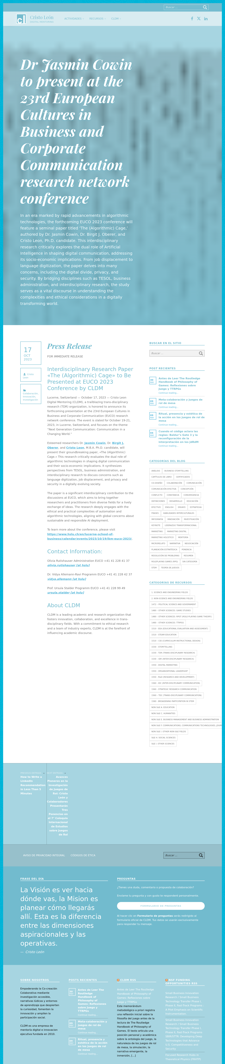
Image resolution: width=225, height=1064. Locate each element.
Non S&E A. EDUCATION (163, 707)
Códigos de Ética (83, 805)
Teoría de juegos (170, 568)
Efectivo (156, 507)
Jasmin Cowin (95, 443)
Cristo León (41, 17)
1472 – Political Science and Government (173, 604)
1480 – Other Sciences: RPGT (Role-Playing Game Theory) (181, 616)
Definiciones (158, 501)
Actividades (72, 18)
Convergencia (191, 495)
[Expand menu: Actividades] (83, 19)
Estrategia (196, 507)
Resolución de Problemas (165, 556)
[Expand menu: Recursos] (105, 19)
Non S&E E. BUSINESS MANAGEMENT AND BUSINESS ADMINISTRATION (185, 719)
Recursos (96, 18)
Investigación (30, 399)
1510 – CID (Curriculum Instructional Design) (175, 641)
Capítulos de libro (161, 477)
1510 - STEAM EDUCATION (163, 635)
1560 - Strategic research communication (174, 689)
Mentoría (183, 537)
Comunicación (194, 483)
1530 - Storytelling (161, 647)
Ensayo (181, 507)
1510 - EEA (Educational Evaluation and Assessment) (179, 629)
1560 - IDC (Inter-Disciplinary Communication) (175, 683)
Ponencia (187, 549)
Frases (155, 513)
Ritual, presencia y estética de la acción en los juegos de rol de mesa (182, 417)
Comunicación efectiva (163, 489)
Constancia (173, 495)
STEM (154, 568)
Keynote (155, 525)
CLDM (115, 18)
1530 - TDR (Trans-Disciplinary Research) (173, 653)
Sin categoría (189, 562)
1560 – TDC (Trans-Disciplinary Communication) (176, 695)
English (169, 507)
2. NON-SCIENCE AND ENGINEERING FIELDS (172, 598)
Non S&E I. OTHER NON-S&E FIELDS (168, 731)
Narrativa (175, 543)
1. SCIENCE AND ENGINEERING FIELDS (169, 592)
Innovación (29, 396)
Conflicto (156, 495)
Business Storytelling (177, 471)
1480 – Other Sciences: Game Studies (171, 610)
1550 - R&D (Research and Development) (172, 677)
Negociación (191, 543)
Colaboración (30, 393)
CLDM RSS (128, 930)
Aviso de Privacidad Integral (44, 805)
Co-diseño (156, 483)
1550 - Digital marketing (164, 665)
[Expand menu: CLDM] (120, 19)
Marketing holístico (162, 537)
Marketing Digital (177, 531)
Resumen (188, 556)
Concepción (187, 489)
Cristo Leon (75, 447)
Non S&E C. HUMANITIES (163, 713)
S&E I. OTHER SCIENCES (162, 744)
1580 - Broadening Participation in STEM (172, 701)
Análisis (155, 471)
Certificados (183, 477)
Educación (192, 501)
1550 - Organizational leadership (169, 671)
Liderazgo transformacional (181, 525)
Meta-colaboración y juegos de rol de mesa (92, 976)
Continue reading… (168, 393)
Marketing (157, 531)
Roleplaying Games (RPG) (164, 562)
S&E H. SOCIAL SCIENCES (163, 738)
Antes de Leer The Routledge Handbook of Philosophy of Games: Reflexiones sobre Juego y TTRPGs (92, 951)
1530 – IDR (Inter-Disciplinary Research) (172, 659)
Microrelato (158, 543)
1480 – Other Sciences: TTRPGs (167, 623)
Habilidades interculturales (178, 513)
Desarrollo (175, 501)
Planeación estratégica (164, 549)
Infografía (157, 519)
